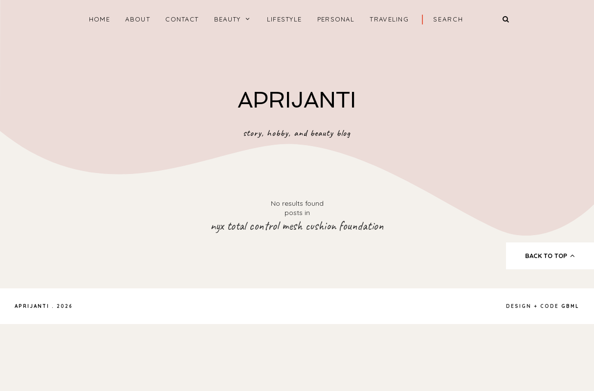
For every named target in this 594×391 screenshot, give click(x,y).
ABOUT (137, 19)
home (99, 19)
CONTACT (181, 19)
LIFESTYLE (284, 19)
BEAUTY (227, 19)
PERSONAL (335, 19)
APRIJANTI (297, 100)
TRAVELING (389, 19)
